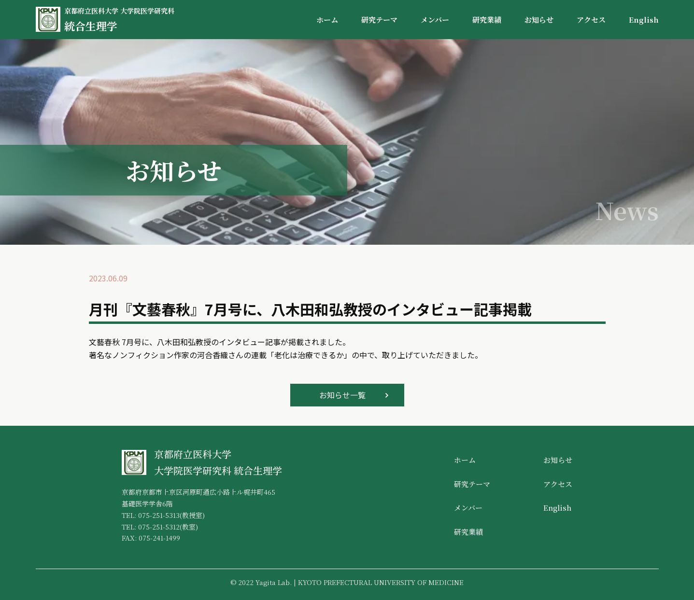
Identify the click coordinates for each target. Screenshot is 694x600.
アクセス (591, 19)
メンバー (435, 19)
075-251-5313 (159, 515)
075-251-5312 (159, 526)
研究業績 (486, 19)
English (644, 19)
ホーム (327, 19)
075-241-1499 (159, 538)
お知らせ (538, 19)
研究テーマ (379, 19)
